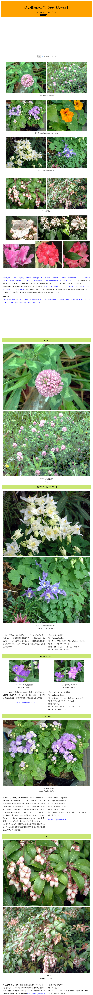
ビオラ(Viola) (80, 286)
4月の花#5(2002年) (63, 299)
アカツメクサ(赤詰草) (67, 286)
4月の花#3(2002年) (36, 299)
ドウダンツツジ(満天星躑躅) (36, 993)
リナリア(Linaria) (18, 289)
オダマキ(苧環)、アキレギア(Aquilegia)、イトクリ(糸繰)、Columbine (36, 277)
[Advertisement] (46, 32)
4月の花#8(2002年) (17, 302)
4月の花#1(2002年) (9, 299)
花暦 (34, 302)
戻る (38, 302)
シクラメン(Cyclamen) (51, 286)
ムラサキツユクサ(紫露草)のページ (24, 702)
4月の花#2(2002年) (22, 299)
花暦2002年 (27, 302)
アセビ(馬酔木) (7, 277)
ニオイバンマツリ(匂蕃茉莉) (33, 280)
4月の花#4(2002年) (50, 299)
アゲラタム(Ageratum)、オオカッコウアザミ (58, 280)
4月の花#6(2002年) (77, 299)
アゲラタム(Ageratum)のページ (57, 819)
